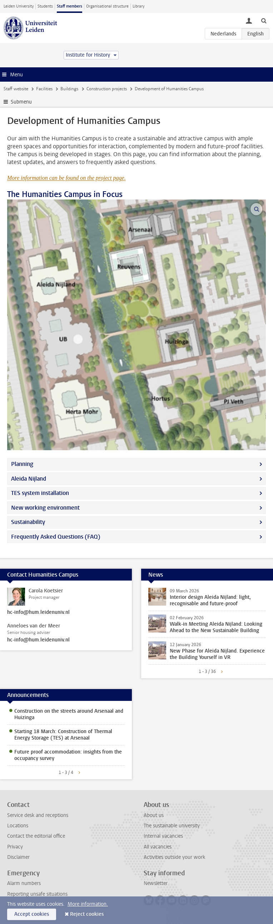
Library (138, 6)
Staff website (16, 89)
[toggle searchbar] (263, 20)
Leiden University (19, 6)
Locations (17, 825)
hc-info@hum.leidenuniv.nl (38, 612)
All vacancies (158, 846)
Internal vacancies (163, 836)
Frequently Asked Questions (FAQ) (55, 536)
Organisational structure (107, 6)
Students (45, 6)
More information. (88, 904)
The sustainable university (172, 825)
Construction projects (106, 89)
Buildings (69, 89)
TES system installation (40, 493)
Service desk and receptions (37, 815)
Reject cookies (87, 914)
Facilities (44, 89)
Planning (22, 464)
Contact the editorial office (36, 836)
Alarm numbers (24, 883)
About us (154, 815)
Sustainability (28, 522)
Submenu (21, 101)
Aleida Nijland (28, 478)
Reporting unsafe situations (37, 894)
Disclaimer (18, 857)
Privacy (15, 846)
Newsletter (156, 883)
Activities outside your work (174, 857)
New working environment (45, 507)
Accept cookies (31, 914)
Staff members (69, 6)
